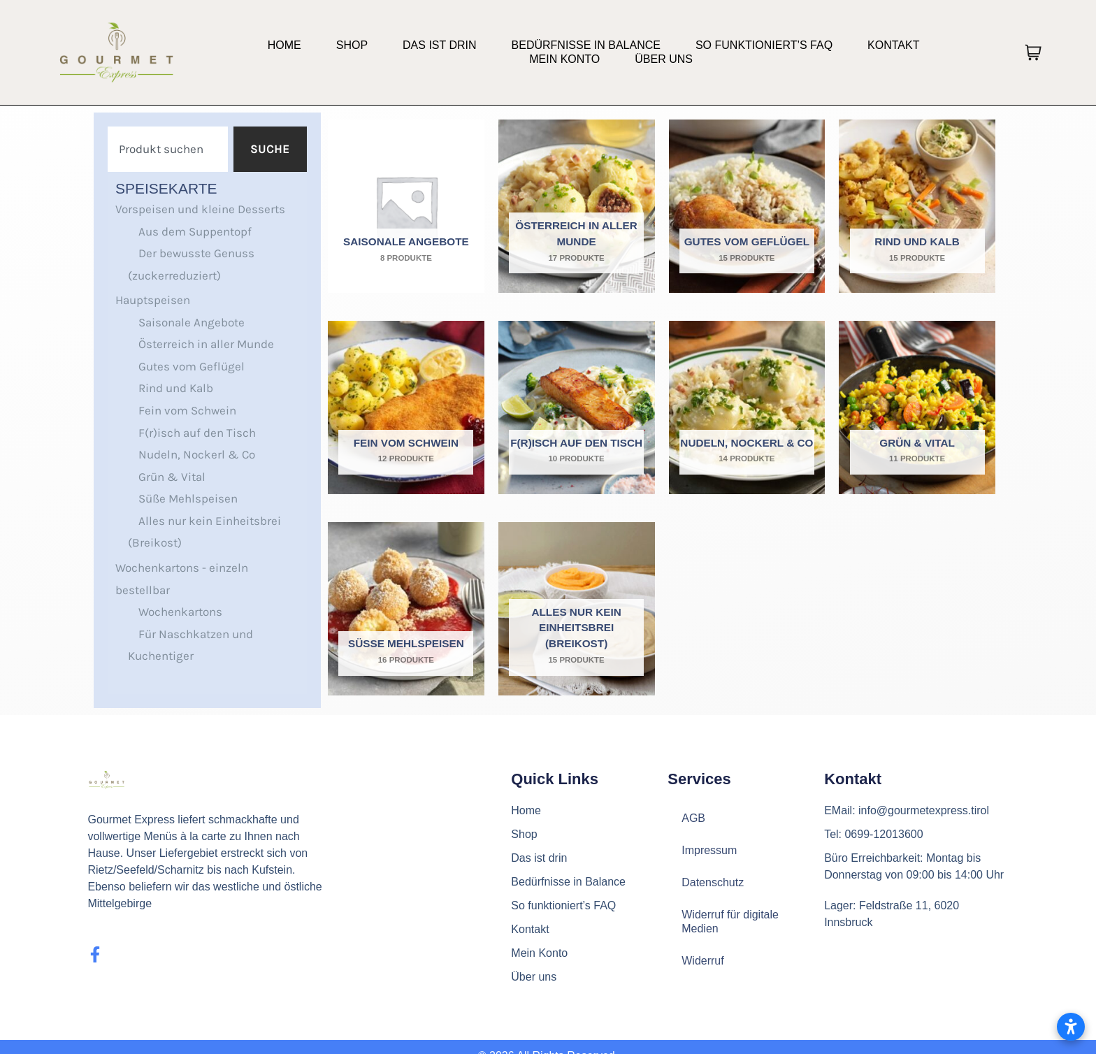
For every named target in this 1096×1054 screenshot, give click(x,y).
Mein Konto (564, 59)
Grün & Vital (172, 477)
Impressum (709, 850)
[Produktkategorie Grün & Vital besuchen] (917, 407)
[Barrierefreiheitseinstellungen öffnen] (1071, 1027)
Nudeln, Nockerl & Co (196, 454)
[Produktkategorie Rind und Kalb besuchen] (917, 206)
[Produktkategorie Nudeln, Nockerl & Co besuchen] (747, 407)
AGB (693, 818)
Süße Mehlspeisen (188, 498)
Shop (352, 45)
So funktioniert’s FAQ (763, 45)
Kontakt (893, 45)
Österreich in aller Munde (206, 344)
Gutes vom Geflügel (191, 366)
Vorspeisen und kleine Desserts (200, 209)
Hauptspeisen (152, 300)
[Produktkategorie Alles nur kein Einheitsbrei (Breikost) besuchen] (576, 608)
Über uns (664, 59)
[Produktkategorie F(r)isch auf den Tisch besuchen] (576, 407)
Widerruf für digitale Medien (730, 921)
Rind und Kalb (175, 388)
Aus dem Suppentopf (195, 231)
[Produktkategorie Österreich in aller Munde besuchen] (576, 206)
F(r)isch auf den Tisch (197, 433)
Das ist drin (440, 45)
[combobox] (168, 149)
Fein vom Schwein (187, 410)
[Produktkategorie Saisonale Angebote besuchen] (406, 206)
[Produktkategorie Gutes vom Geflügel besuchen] (747, 206)
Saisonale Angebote (191, 322)
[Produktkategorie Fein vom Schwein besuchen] (406, 407)
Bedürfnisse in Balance (586, 45)
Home (284, 45)
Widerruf (702, 961)
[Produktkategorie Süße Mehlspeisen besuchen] (406, 608)
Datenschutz (713, 882)
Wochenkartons (180, 612)
